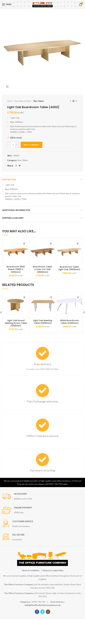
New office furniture (23, 101)
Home (9, 101)
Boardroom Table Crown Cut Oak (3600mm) (42, 269)
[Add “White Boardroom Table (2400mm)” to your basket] (78, 297)
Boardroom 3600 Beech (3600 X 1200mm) (16, 269)
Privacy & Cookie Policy (53, 570)
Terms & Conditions (30, 570)
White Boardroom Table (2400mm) (69, 321)
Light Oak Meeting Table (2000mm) (42, 321)
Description (9, 179)
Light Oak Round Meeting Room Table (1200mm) (16, 323)
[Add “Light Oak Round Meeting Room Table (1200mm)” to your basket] (24, 297)
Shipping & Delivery (12, 218)
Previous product (70, 101)
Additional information (16, 210)
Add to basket (31, 145)
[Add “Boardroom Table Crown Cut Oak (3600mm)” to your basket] (51, 243)
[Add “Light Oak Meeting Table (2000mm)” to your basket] (51, 297)
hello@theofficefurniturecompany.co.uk (42, 605)
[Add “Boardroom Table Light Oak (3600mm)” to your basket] (78, 243)
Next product (76, 101)
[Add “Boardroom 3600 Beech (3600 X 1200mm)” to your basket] (24, 243)
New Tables (39, 101)
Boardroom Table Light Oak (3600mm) (69, 268)
